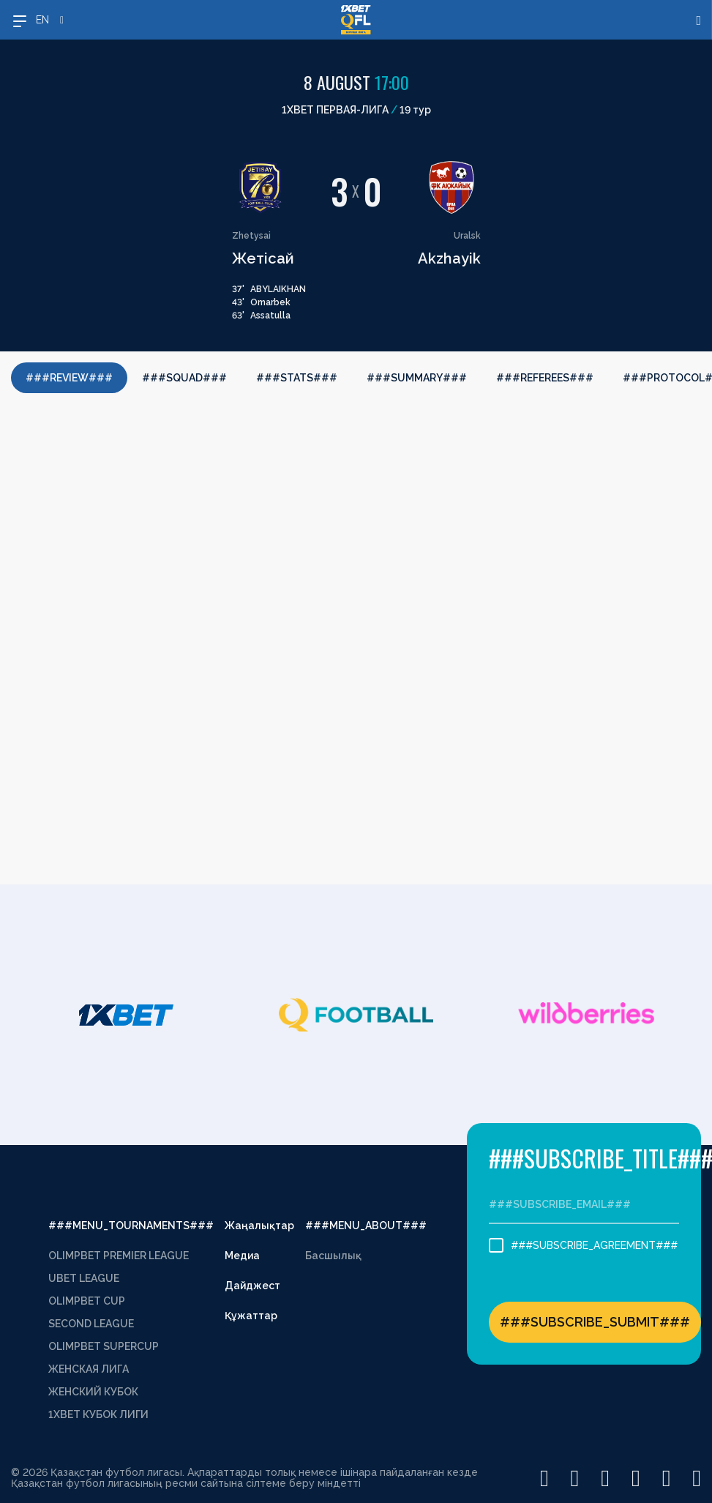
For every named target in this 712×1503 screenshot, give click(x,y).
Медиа (242, 1255)
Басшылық (333, 1255)
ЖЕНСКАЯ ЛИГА (88, 1369)
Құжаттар (251, 1315)
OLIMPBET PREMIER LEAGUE (118, 1255)
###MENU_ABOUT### (366, 1225)
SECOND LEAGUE (91, 1323)
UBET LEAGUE (83, 1278)
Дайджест (252, 1285)
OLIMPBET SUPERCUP (103, 1346)
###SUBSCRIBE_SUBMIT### (595, 1321)
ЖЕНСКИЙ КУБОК (93, 1392)
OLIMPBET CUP (86, 1301)
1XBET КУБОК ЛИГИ (98, 1414)
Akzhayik (449, 258)
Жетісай (263, 258)
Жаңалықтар (259, 1225)
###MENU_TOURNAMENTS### (131, 1225)
